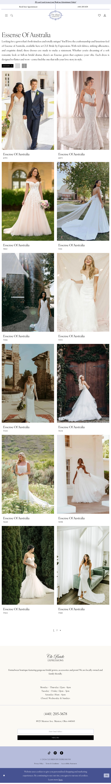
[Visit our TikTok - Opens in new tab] (49, 754)
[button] (6, 15)
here (61, 780)
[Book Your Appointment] (28, 6)
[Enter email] (55, 731)
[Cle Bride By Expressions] (55, 15)
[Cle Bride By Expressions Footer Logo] (55, 657)
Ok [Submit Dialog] (106, 776)
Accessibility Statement (69, 765)
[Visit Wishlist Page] (99, 15)
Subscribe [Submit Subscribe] (55, 738)
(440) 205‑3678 (55, 713)
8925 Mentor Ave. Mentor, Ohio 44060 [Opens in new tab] (55, 721)
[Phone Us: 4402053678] (83, 6)
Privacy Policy (39, 765)
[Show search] (11, 15)
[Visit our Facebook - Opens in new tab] (61, 754)
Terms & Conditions (52, 765)
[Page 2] (57, 630)
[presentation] (28, 110)
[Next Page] (61, 630)
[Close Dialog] (4, 776)
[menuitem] (28, 6)
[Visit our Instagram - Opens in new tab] (55, 754)
